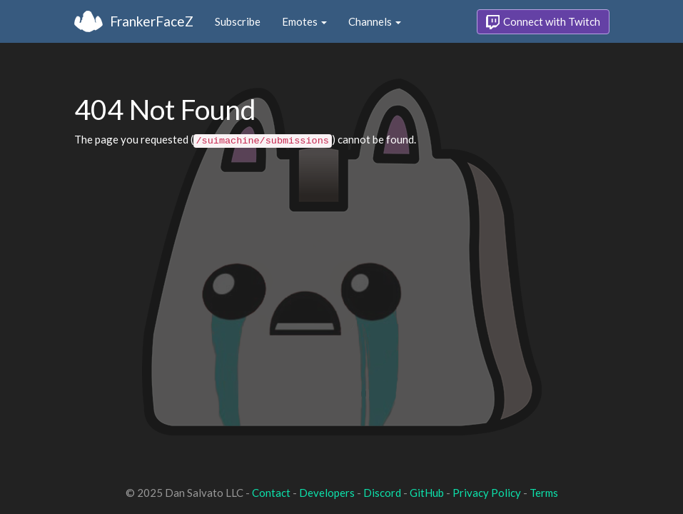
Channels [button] (374, 21)
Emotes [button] (304, 21)
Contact (271, 492)
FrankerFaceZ (151, 21)
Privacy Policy (486, 492)
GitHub (427, 492)
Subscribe (237, 21)
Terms (544, 492)
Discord (382, 492)
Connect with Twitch (543, 22)
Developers (327, 492)
